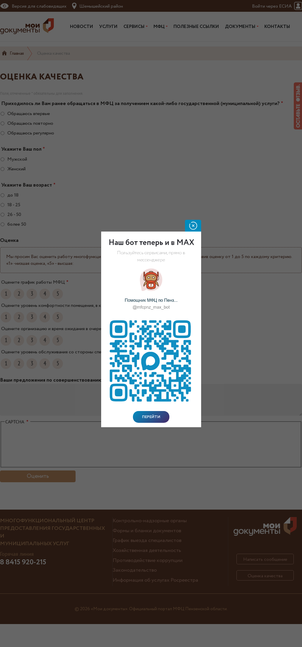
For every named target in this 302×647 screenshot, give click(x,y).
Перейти (151, 417)
